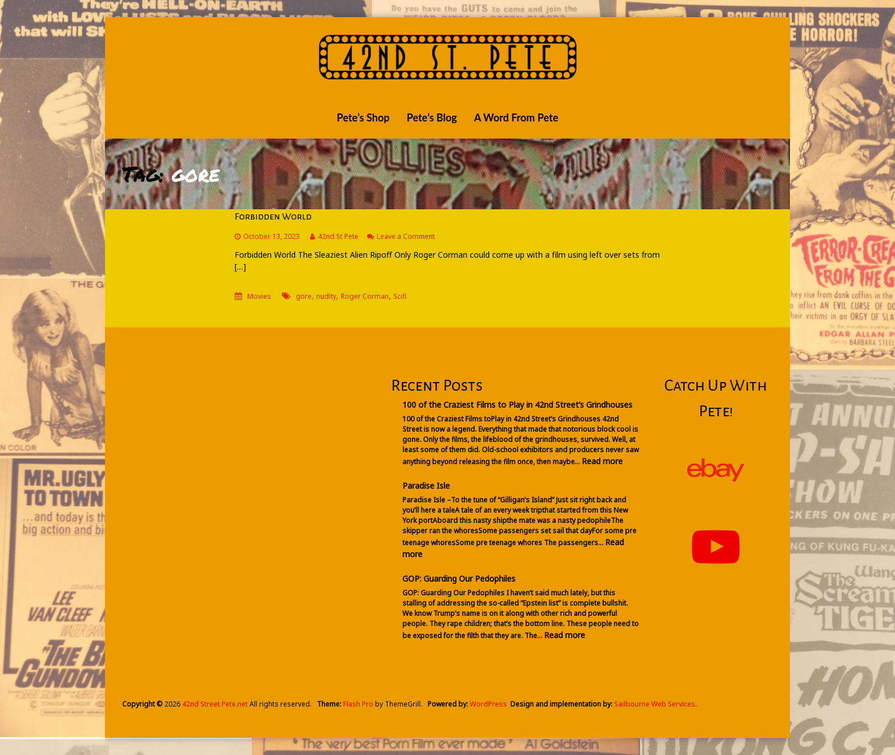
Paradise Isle (426, 485)
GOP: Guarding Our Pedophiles (458, 578)
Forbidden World (273, 217)
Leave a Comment (406, 236)
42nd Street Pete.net (215, 704)
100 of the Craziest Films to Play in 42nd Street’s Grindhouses (517, 404)
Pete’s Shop (363, 117)
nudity (326, 296)
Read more (602, 461)
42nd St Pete (338, 236)
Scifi (399, 296)
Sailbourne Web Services (654, 704)
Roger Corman (365, 296)
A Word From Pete (516, 117)
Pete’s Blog (431, 117)
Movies (259, 296)
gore (304, 296)
